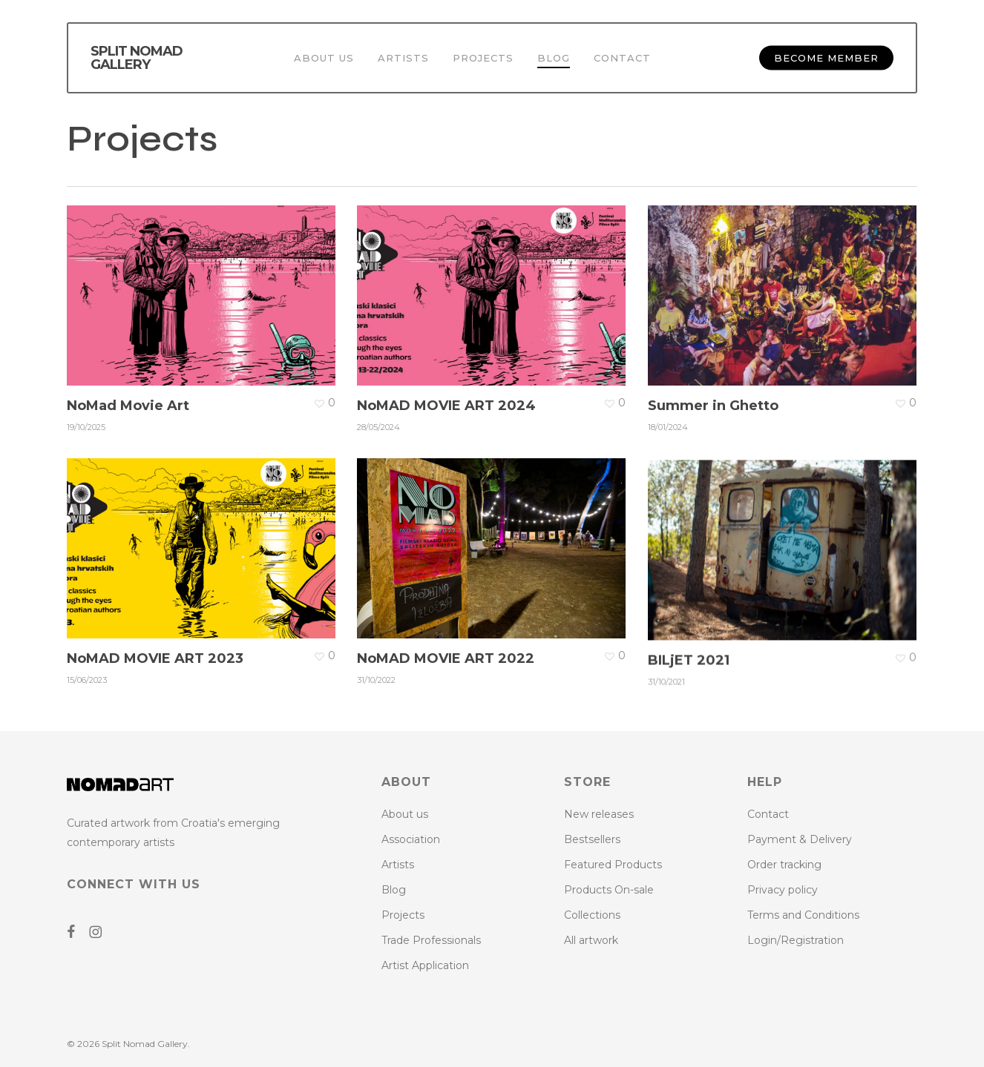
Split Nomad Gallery (137, 57)
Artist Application (425, 965)
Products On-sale (609, 889)
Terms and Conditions (803, 915)
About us (404, 814)
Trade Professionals (431, 940)
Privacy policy (782, 889)
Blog (393, 889)
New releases (599, 814)
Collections (592, 915)
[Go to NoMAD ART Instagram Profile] (101, 932)
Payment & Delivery (799, 839)
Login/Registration (795, 940)
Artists (397, 864)
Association (410, 839)
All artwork (591, 940)
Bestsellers (592, 839)
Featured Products (613, 864)
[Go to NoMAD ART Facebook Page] (76, 932)
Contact (768, 814)
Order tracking (784, 864)
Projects (402, 915)
